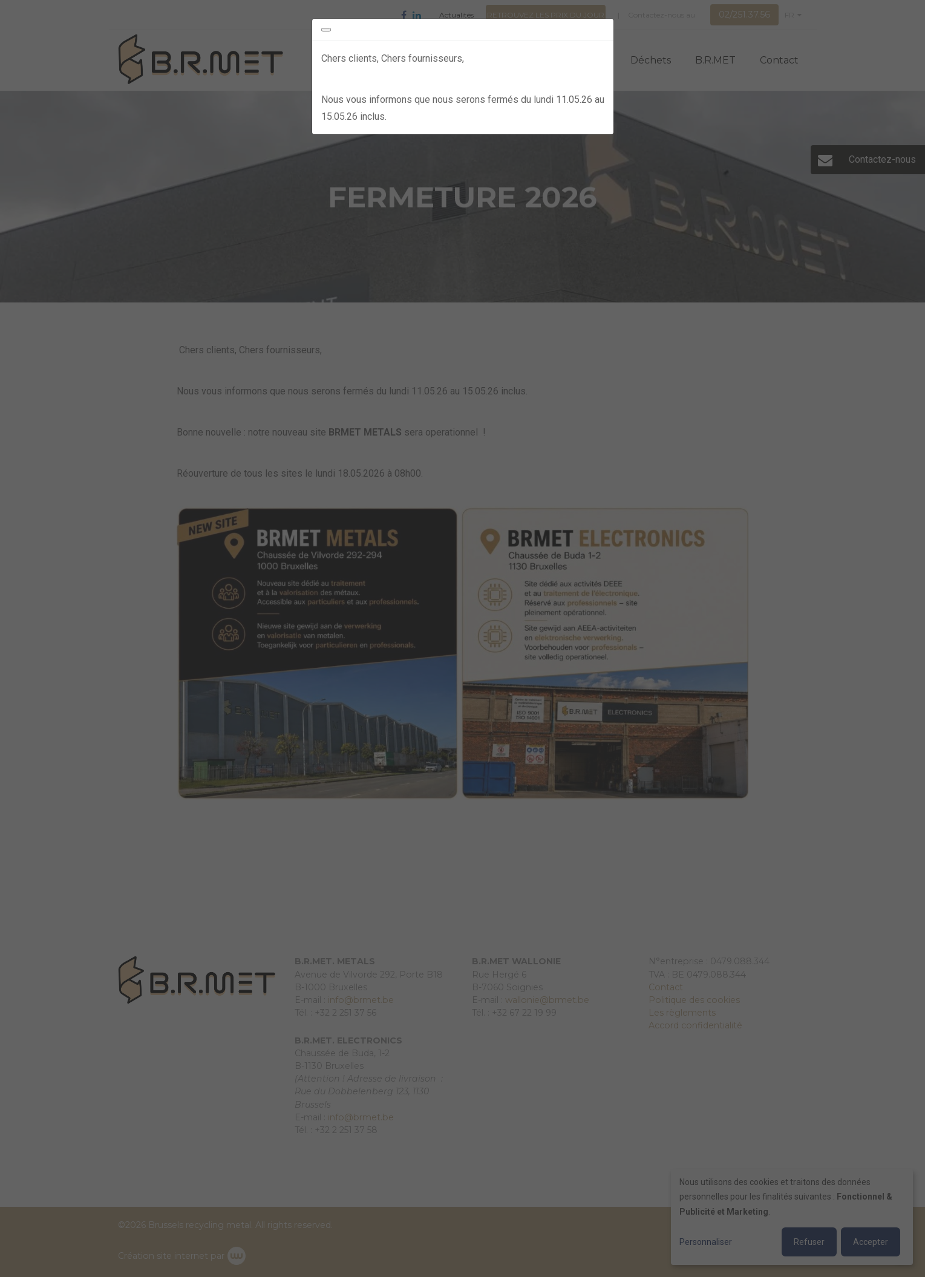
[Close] (326, 29)
